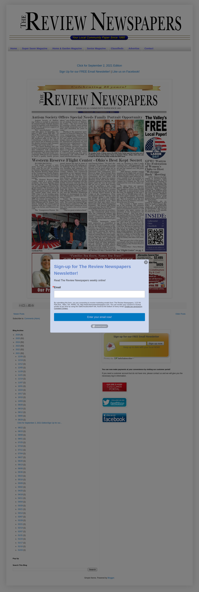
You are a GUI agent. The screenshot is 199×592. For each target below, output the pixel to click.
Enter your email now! (99, 317)
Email (57, 287)
